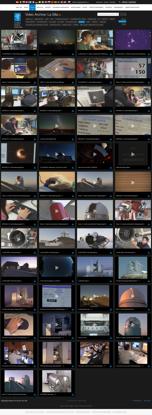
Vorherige (137, 401)
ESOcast (105, 19)
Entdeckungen (76, 7)
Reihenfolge (122, 21)
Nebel (88, 22)
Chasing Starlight (61, 19)
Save (21, 362)
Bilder (26, 7)
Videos (32, 9)
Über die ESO (39, 19)
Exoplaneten (30, 22)
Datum (124, 24)
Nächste (147, 401)
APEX (52, 19)
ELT (99, 19)
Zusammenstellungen (78, 19)
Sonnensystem (55, 25)
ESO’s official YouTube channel (65, 287)
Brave (23, 324)
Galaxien (61, 22)
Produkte (109, 7)
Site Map (112, 2)
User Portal (132, 2)
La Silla (81, 22)
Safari (23, 331)
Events (85, 7)
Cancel (32, 362)
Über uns (19, 7)
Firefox (23, 329)
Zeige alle (29, 19)
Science (124, 2)
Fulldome (52, 22)
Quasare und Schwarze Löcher (37, 25)
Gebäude (103, 22)
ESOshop (48, 7)
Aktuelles (40, 7)
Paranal (95, 22)
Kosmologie (92, 19)
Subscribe (99, 2)
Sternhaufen (66, 25)
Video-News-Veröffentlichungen (91, 25)
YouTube (19, 287)
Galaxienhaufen (71, 22)
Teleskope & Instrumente (61, 7)
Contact (106, 2)
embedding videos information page (34, 291)
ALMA (46, 19)
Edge (23, 327)
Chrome (24, 326)
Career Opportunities (132, 7)
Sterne (75, 25)
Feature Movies (42, 22)
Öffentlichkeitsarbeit (96, 7)
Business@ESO (118, 7)
